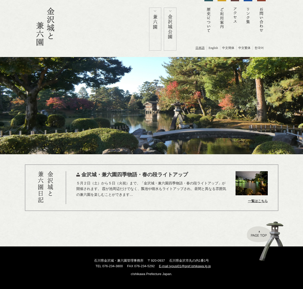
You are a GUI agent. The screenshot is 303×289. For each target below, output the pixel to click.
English (213, 48)
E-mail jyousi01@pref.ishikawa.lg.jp (185, 266)
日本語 (200, 48)
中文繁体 (244, 48)
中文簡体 (228, 48)
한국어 (259, 48)
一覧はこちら (258, 201)
